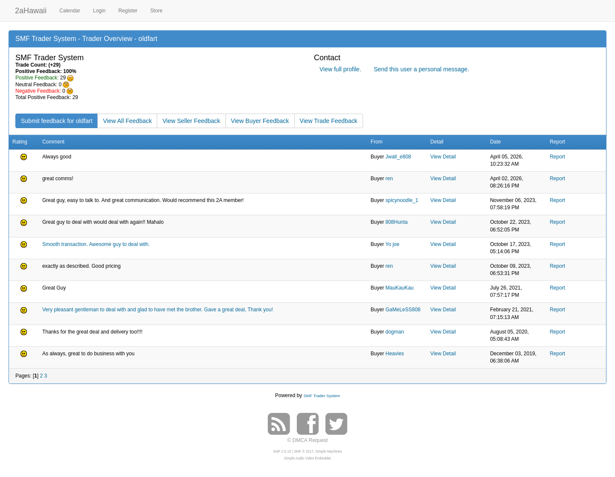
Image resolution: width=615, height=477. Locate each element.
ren (388, 178)
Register (128, 11)
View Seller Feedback (191, 120)
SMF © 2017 (303, 452)
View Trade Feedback (328, 120)
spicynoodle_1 (401, 200)
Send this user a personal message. (421, 69)
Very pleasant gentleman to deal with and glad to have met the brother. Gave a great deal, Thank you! (157, 310)
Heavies (394, 354)
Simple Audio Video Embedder (307, 458)
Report (557, 157)
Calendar (69, 11)
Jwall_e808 (398, 157)
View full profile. (340, 69)
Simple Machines (329, 452)
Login (99, 11)
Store (156, 11)
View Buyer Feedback (260, 120)
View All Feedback (127, 120)
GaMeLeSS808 (402, 310)
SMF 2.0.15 (282, 452)
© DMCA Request (307, 440)
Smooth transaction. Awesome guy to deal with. (96, 244)
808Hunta (396, 222)
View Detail (443, 157)
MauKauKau (399, 288)
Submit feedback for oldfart (56, 120)
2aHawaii (31, 9)
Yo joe (392, 244)
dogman (394, 332)
